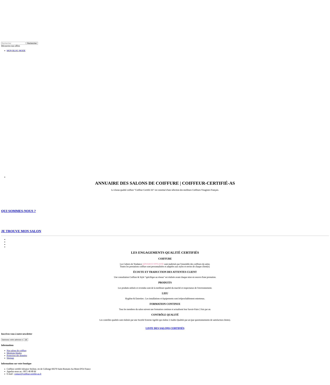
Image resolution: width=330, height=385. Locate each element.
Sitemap (10, 358)
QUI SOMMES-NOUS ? (18, 211)
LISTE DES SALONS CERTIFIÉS (165, 328)
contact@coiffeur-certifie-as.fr (27, 374)
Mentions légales (14, 353)
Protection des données (17, 355)
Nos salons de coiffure (16, 350)
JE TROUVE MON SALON (21, 231)
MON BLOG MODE (16, 50)
